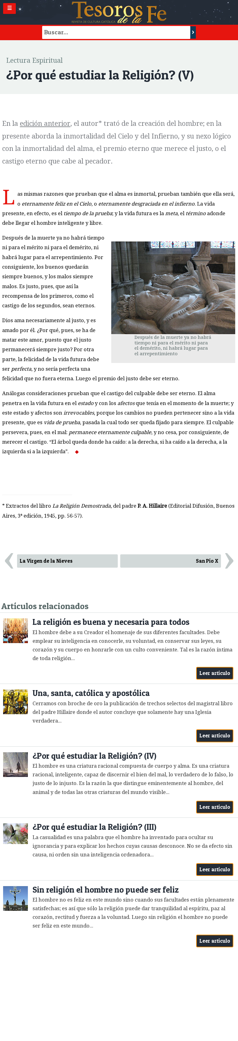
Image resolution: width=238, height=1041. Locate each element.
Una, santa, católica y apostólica (91, 693)
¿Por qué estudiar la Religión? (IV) (94, 756)
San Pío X (207, 561)
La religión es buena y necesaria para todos (111, 622)
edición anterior (45, 123)
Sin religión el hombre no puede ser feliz (106, 890)
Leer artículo (215, 673)
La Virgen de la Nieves (46, 561)
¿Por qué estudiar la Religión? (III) (94, 827)
